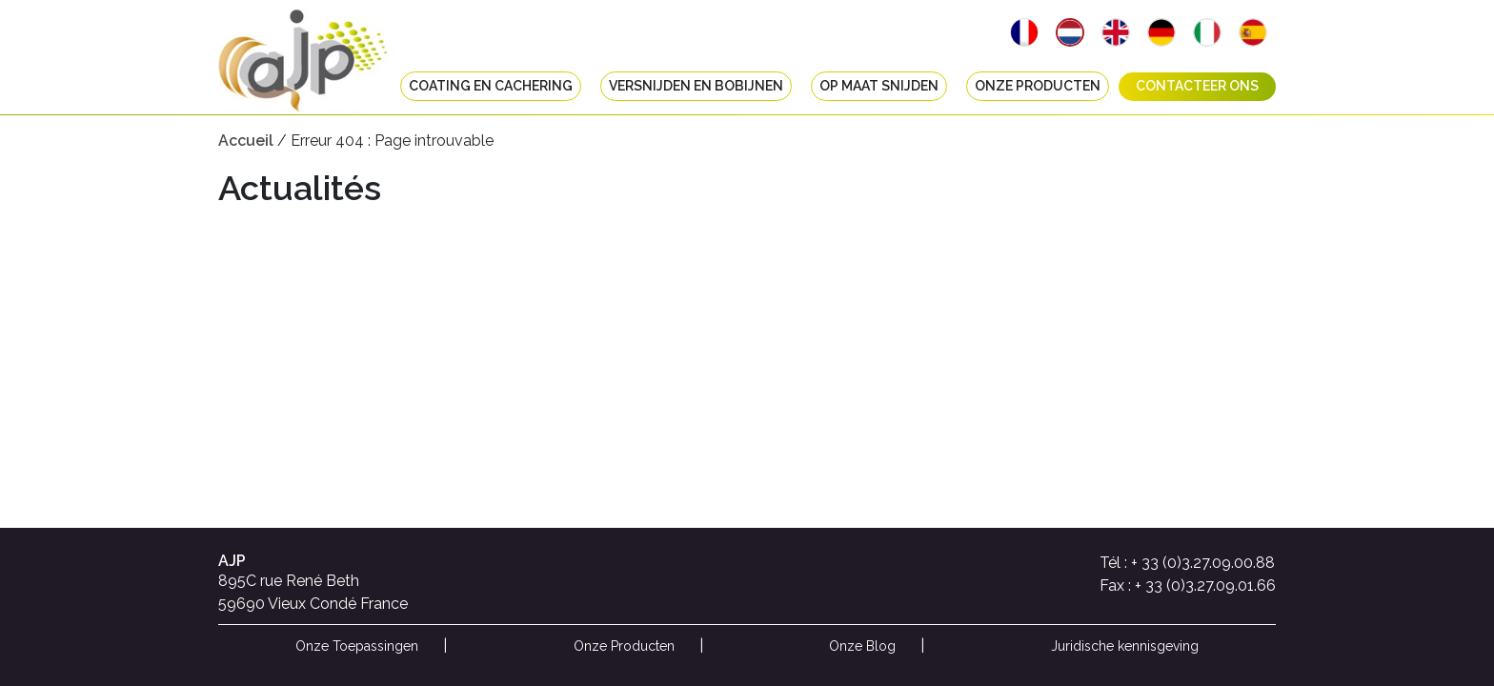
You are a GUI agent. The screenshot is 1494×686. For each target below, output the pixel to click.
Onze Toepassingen (356, 646)
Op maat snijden (879, 86)
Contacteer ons (1197, 86)
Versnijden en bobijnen (696, 86)
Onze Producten (1037, 86)
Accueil (245, 140)
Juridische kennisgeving (1125, 646)
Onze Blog (862, 646)
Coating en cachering (491, 86)
